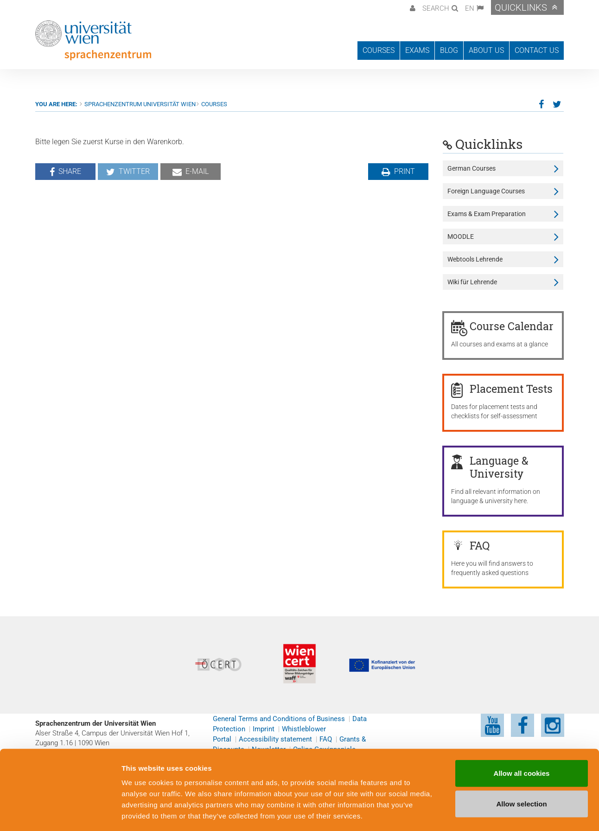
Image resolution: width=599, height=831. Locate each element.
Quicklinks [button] (521, 7)
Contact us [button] (537, 50)
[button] (411, 7)
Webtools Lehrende (475, 259)
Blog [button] (449, 50)
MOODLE (460, 236)
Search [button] (435, 8)
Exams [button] (417, 50)
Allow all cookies (522, 732)
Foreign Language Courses (486, 191)
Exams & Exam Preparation (486, 213)
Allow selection (521, 763)
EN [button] (469, 8)
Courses (214, 104)
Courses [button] (379, 50)
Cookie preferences (497, 813)
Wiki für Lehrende (472, 282)
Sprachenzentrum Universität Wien (140, 104)
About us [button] (486, 50)
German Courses (471, 168)
